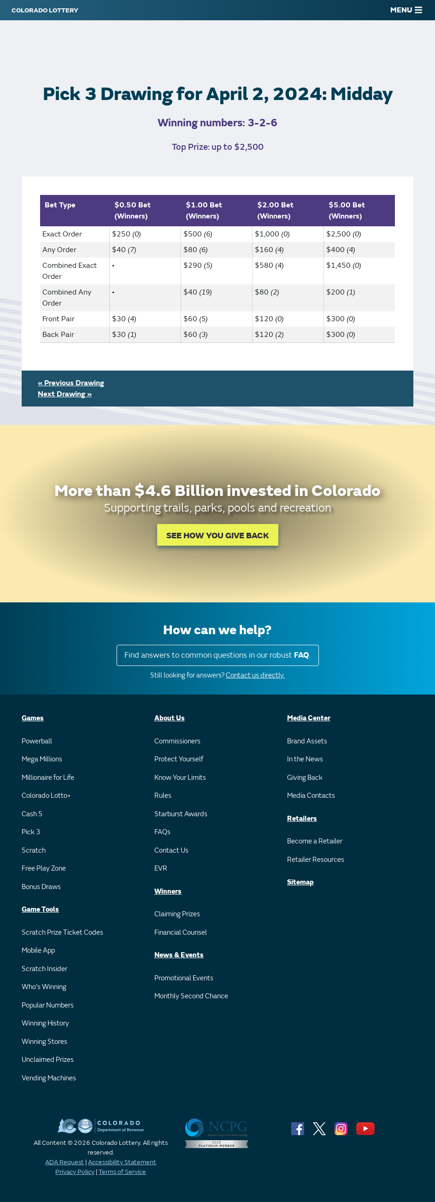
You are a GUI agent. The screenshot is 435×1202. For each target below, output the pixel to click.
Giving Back (305, 777)
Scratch (34, 850)
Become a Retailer (314, 841)
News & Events (179, 955)
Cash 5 (32, 814)
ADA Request (64, 1162)
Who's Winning (44, 987)
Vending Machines (49, 1078)
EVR (160, 868)
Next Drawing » (65, 394)
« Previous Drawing (71, 383)
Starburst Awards (180, 814)
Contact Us (171, 850)
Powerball (37, 741)
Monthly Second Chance (191, 996)
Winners (168, 891)
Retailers (302, 818)
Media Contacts (311, 795)
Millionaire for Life (48, 777)
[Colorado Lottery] (45, 10)
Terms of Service (122, 1172)
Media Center (308, 718)
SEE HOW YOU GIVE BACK (217, 535)
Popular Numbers (48, 1005)
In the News (305, 759)
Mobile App (38, 950)
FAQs (162, 832)
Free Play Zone (44, 868)
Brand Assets (307, 741)
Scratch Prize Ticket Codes (62, 932)
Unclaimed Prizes (48, 1059)
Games (33, 718)
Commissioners (177, 741)
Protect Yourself (178, 759)
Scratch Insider (44, 969)
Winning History (45, 1023)
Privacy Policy (74, 1172)
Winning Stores (44, 1041)
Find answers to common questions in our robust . (217, 655)
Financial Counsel (180, 932)
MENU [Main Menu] (406, 10)
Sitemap (300, 882)
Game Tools (40, 909)
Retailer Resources (315, 859)
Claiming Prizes (177, 914)
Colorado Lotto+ (46, 795)
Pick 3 (31, 832)
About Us (169, 718)
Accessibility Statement (122, 1162)
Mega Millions (42, 759)
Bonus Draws (41, 887)
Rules (162, 795)
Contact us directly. (255, 675)
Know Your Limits (180, 777)
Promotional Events (183, 978)
